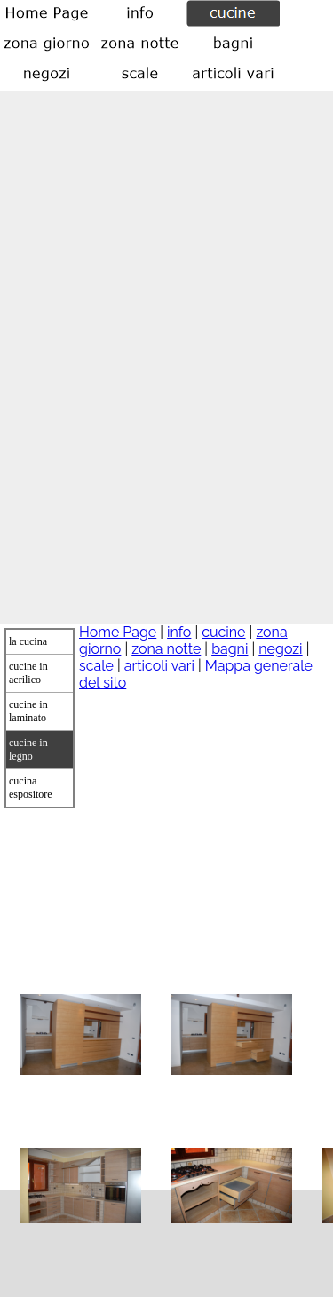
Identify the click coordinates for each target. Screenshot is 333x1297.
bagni (229, 649)
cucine (223, 632)
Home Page (117, 632)
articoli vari (159, 665)
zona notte (166, 649)
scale (96, 665)
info (179, 632)
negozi (280, 649)
